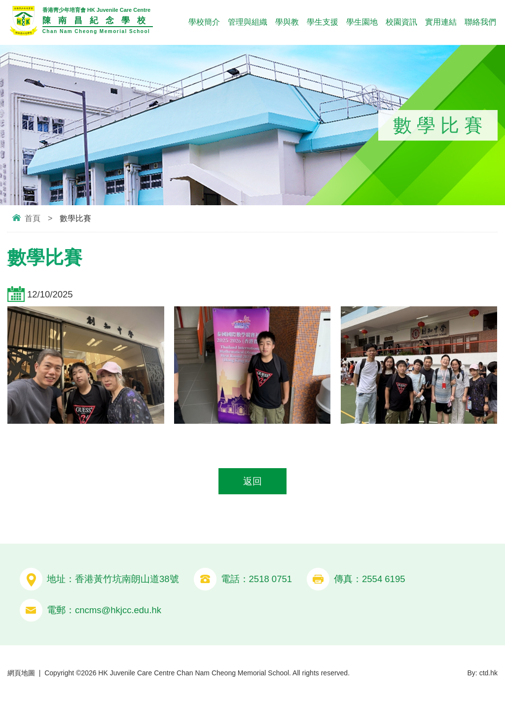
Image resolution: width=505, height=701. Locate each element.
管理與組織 (247, 22)
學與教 (287, 22)
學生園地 (362, 22)
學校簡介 (204, 22)
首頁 (32, 218)
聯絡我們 (480, 22)
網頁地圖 (21, 673)
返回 (252, 481)
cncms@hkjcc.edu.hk (118, 610)
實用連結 (441, 22)
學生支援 (322, 22)
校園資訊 (401, 22)
